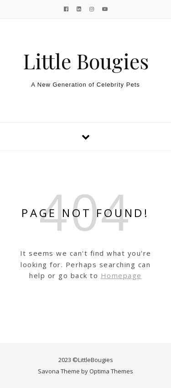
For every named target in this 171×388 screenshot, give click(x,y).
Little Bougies (86, 61)
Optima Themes (111, 371)
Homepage (121, 275)
